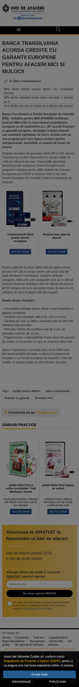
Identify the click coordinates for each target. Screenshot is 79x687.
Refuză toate (57, 681)
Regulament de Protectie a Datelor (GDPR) (32, 661)
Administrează (21, 681)
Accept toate (39, 674)
